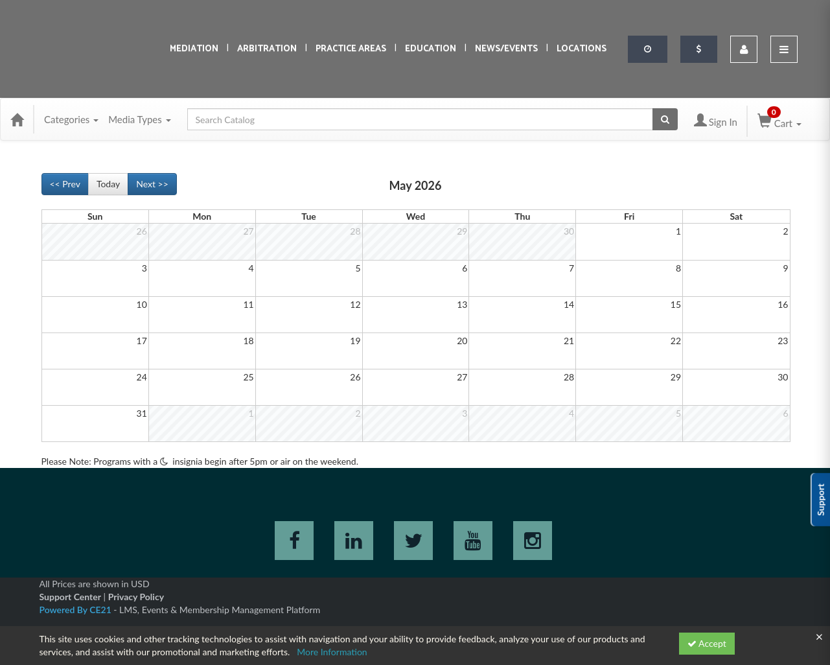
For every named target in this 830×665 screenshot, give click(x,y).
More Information (332, 651)
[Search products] (665, 119)
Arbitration (267, 48)
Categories (71, 119)
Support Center (70, 596)
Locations (581, 48)
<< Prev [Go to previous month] (65, 183)
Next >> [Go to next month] (152, 183)
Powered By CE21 (77, 609)
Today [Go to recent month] (108, 183)
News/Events (506, 48)
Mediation (194, 48)
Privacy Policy (136, 596)
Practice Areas (351, 48)
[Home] (17, 119)
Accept (706, 643)
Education (430, 48)
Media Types (139, 119)
